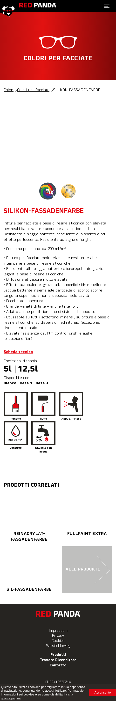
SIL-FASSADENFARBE (29, 568)
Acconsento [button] (103, 692)
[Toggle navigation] (106, 6)
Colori (9, 90)
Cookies (58, 641)
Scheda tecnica (18, 352)
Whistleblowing (58, 646)
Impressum (58, 631)
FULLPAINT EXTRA (87, 513)
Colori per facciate (33, 90)
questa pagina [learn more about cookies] (11, 698)
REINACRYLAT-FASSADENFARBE (29, 515)
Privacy (58, 636)
